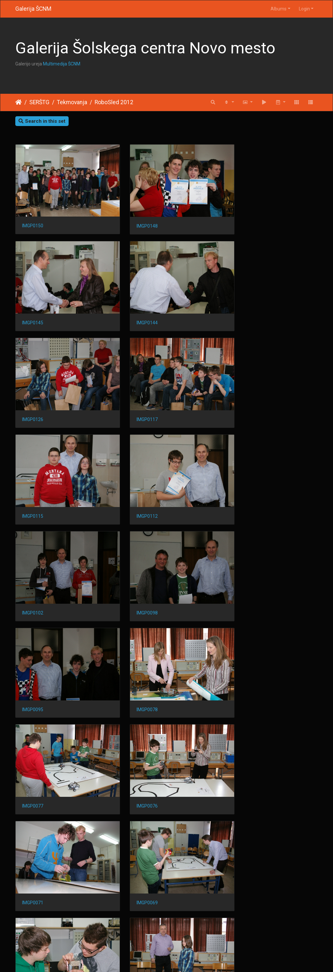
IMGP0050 (240, 755)
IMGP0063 (240, 666)
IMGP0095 (136, 487)
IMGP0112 (136, 397)
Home (18, 102)
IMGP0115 (32, 397)
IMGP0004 (240, 933)
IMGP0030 (136, 844)
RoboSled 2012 (114, 102)
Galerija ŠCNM (33, 9)
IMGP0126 (136, 308)
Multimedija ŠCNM (61, 63)
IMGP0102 (240, 397)
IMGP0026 (240, 844)
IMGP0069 (32, 666)
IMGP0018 (136, 934)
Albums (278, 8)
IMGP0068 (136, 666)
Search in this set (42, 121)
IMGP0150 (32, 218)
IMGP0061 (32, 755)
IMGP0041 (32, 844)
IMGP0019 (32, 934)
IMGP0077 (32, 576)
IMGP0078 (240, 487)
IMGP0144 (32, 308)
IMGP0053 (136, 755)
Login (304, 8)
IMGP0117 (240, 308)
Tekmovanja (72, 102)
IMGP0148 (136, 218)
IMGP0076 (136, 576)
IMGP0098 (32, 487)
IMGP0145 (240, 218)
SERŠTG (39, 102)
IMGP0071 (240, 576)
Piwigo (179, 958)
